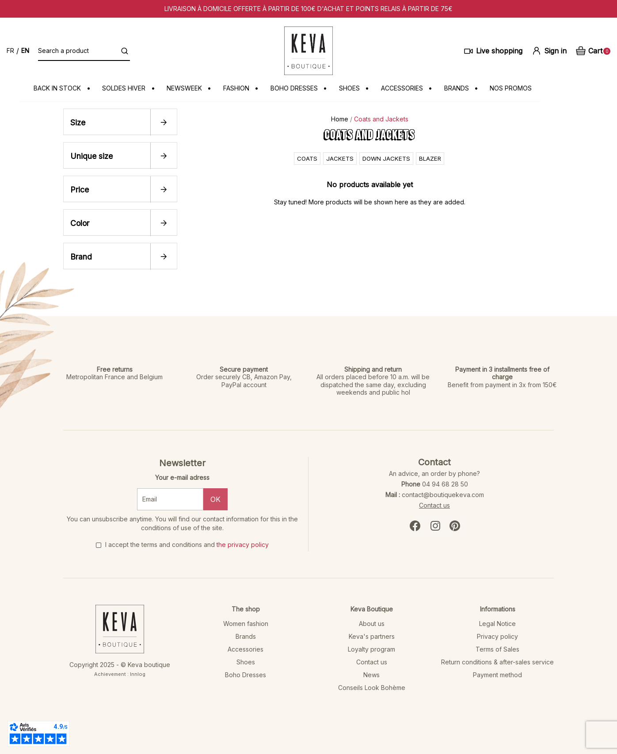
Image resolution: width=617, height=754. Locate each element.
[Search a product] (84, 51)
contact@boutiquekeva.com (443, 494)
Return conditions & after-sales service (497, 661)
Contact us (434, 505)
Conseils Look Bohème (371, 687)
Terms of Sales (497, 648)
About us (372, 623)
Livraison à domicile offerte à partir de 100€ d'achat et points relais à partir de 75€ (308, 8)
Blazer (431, 158)
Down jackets (386, 158)
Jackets (339, 158)
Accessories (245, 648)
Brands (246, 636)
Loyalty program (371, 648)
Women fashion (245, 623)
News (371, 674)
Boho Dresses (245, 674)
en (25, 50)
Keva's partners (372, 636)
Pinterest (454, 525)
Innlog (137, 674)
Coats (305, 158)
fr (10, 50)
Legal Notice (497, 623)
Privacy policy (497, 636)
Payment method (497, 674)
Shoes (245, 661)
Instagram (435, 525)
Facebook (415, 525)
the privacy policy (243, 544)
